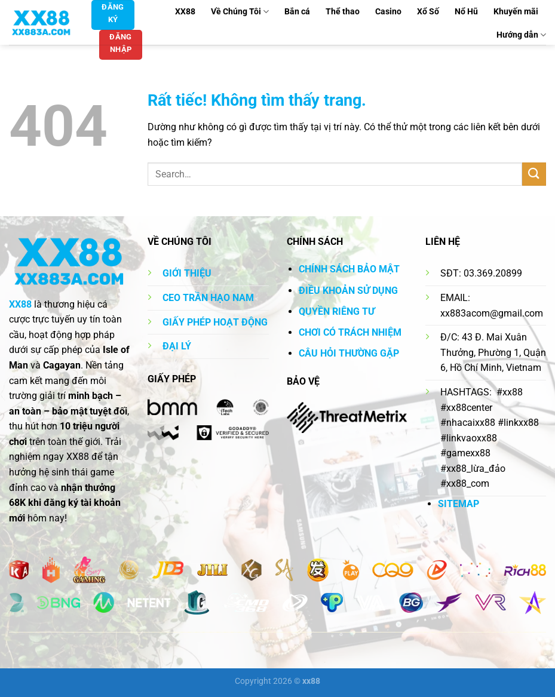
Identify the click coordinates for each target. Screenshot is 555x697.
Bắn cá (297, 12)
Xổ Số (428, 12)
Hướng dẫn (521, 35)
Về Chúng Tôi (240, 11)
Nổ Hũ (466, 12)
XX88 (185, 12)
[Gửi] (534, 174)
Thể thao (343, 12)
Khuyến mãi (515, 12)
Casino (388, 12)
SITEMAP (458, 503)
